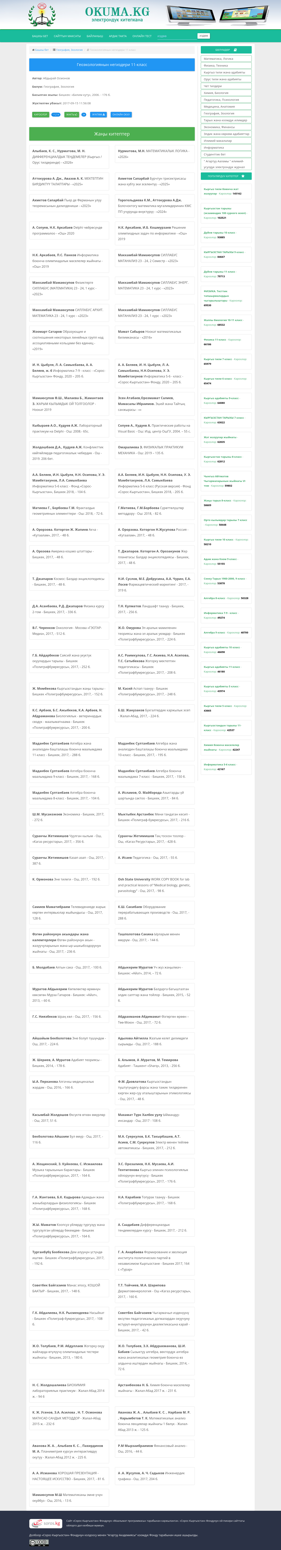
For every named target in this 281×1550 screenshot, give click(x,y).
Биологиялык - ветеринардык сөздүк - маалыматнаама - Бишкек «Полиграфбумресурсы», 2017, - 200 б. (67, 719)
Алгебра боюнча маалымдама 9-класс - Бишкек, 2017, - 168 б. (66, 774)
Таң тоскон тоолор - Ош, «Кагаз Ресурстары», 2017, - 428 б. (151, 839)
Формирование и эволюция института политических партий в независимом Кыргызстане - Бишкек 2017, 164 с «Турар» (153, 1261)
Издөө (203, 35)
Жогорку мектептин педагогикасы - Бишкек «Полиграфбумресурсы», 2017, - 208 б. (153, 664)
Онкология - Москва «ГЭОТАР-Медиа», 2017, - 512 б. (67, 631)
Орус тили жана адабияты (222, 79)
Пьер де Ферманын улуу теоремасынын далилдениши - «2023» (66, 203)
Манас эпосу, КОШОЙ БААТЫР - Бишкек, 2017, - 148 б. (66, 1288)
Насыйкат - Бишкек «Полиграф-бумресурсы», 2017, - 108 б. (68, 1318)
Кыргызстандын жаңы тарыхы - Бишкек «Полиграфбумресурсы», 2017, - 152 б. (68, 691)
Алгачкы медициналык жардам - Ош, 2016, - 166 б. (63, 1084)
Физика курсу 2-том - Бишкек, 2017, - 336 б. (68, 609)
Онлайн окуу (121, 114)
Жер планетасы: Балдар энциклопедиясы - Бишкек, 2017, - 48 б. (153, 557)
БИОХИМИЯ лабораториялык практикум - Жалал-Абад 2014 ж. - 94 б (68, 1391)
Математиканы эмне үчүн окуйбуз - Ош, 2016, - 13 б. (67, 1498)
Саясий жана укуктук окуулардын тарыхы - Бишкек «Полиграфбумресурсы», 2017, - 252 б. (62, 661)
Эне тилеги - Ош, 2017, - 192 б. (66, 879)
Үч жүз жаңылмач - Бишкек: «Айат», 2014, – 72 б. (150, 970)
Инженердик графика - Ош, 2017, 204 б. (151, 1476)
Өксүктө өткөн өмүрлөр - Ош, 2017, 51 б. (68, 1118)
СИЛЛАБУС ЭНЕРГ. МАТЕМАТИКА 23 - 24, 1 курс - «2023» (153, 285)
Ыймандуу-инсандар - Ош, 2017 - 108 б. (149, 1118)
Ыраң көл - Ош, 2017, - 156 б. (66, 1016)
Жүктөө (98, 114)
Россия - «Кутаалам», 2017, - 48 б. (153, 532)
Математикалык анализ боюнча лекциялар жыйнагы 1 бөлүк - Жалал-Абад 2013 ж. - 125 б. (154, 1421)
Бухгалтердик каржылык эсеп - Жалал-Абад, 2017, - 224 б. (154, 713)
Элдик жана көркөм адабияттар (226, 134)
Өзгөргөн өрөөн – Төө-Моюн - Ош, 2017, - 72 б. (153, 1019)
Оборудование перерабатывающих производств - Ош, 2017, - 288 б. (153, 912)
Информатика (214, 147)
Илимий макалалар (218, 141)
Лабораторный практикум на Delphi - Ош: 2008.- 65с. (67, 428)
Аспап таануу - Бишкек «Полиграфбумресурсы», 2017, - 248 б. (147, 691)
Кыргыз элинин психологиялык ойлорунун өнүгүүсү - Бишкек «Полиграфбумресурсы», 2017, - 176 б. (153, 1172)
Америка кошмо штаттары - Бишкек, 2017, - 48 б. (63, 554)
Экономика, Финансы (219, 127)
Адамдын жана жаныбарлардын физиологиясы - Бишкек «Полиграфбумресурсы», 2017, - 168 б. (68, 1203)
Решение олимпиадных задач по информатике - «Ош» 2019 (152, 233)
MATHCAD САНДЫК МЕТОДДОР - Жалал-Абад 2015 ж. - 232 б (67, 1418)
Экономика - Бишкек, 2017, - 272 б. (68, 817)
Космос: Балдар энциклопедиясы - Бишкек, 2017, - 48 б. (68, 582)
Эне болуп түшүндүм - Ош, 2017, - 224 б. (69, 1041)
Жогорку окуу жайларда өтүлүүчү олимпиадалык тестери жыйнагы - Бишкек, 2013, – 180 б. (68, 1352)
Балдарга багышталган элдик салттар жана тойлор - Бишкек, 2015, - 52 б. (154, 995)
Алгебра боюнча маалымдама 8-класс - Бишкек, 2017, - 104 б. (66, 795)
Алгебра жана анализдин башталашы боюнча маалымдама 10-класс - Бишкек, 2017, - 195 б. (153, 749)
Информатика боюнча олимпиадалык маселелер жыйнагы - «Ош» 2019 (67, 261)
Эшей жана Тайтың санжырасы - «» (151, 404)
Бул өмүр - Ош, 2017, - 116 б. (67, 1139)
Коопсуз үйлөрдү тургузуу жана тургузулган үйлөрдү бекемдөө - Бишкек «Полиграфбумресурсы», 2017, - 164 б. (68, 1230)
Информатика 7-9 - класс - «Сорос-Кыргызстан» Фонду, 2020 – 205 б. (68, 370)
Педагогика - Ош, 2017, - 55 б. (148, 857)
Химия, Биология (216, 93)
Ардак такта (118, 36)
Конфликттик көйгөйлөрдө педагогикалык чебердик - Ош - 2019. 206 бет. (67, 453)
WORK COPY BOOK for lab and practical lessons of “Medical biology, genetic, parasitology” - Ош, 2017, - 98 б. (154, 885)
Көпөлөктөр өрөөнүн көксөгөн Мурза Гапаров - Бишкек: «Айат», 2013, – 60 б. (66, 995)
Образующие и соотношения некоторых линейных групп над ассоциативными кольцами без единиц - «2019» (67, 340)
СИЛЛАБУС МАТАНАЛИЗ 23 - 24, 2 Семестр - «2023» (148, 258)
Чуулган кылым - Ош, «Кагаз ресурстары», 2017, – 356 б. (67, 839)
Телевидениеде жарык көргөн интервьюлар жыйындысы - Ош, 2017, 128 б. (69, 912)
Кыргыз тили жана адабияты (224, 72)
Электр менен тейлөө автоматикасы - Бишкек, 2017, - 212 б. (153, 1142)
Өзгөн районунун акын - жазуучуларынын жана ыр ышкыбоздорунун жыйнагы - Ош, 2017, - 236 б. (66, 943)
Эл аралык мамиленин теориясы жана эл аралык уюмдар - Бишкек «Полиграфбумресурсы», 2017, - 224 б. (151, 633)
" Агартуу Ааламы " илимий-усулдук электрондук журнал (224, 164)
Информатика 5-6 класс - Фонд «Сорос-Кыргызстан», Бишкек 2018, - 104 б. (68, 483)
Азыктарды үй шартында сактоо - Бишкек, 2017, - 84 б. (151, 795)
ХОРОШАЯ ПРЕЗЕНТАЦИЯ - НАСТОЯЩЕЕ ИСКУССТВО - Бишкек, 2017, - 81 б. (68, 1476)
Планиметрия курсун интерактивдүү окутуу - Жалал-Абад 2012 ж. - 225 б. (67, 1451)
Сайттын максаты (67, 36)
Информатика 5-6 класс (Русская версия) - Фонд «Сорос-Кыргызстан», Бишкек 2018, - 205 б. (154, 483)
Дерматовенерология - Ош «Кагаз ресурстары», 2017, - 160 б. (154, 1291)
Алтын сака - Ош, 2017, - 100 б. (67, 967)
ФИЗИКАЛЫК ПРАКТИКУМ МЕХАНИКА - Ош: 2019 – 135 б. (150, 450)
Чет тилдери (213, 86)
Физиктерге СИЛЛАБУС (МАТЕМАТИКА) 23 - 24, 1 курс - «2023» (64, 288)
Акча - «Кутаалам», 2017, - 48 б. (65, 532)
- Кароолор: (223, 191)
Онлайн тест (142, 36)
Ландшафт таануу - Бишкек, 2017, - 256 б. (151, 609)
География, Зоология (69, 50)
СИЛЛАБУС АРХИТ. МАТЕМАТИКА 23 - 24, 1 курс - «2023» (67, 313)
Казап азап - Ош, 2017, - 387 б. (69, 860)
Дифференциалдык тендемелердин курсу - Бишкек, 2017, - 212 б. (152, 1228)
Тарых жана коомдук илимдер (225, 120)
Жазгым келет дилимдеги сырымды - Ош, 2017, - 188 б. (153, 1041)
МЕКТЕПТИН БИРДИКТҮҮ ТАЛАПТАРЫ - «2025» (67, 181)
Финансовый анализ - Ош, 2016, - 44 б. (152, 1449)
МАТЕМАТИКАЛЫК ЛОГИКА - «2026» (153, 154)
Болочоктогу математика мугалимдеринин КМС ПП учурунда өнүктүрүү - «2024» (154, 206)
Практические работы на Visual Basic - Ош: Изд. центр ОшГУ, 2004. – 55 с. (154, 428)
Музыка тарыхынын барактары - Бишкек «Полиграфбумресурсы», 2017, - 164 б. (67, 1170)
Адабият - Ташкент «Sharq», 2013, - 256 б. (149, 1063)
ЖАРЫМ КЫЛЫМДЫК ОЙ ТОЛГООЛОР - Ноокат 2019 (67, 404)
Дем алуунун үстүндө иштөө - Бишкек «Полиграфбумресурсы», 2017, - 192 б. (68, 1258)
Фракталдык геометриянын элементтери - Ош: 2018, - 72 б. (67, 511)
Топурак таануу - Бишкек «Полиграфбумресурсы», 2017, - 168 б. (149, 1200)
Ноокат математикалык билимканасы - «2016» (149, 334)
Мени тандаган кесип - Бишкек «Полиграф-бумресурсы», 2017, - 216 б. (154, 817)
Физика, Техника (216, 65)
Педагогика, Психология (221, 100)
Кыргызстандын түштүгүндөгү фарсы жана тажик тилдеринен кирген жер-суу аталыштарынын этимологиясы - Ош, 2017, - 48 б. (154, 1090)
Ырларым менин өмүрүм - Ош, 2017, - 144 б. (149, 937)
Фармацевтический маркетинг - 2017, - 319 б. (154, 584)
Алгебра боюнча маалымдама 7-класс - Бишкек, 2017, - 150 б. (152, 774)
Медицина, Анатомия (219, 106)
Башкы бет (41, 36)
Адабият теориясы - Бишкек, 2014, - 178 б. (66, 1063)
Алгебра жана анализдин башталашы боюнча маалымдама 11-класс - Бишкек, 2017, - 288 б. (67, 749)
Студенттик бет (215, 154)
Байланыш (95, 36)
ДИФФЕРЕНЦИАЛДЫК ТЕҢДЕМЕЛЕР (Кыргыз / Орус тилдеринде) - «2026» (67, 157)
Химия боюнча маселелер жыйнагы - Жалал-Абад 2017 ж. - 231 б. (154, 1388)
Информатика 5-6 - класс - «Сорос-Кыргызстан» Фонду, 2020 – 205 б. (150, 373)
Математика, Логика (218, 59)
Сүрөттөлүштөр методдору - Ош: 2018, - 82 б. (151, 511)
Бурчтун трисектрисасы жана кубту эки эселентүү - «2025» (152, 181)
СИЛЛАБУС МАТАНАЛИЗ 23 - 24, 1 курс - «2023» (147, 313)
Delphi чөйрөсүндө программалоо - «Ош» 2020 (67, 230)
